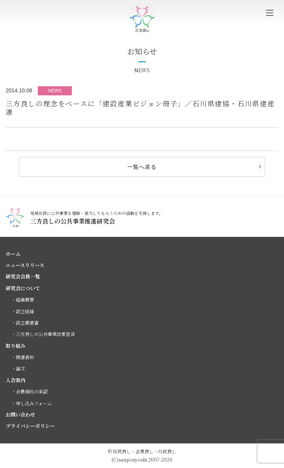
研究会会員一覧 (23, 276)
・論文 (18, 368)
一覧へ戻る (142, 167)
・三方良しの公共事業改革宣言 (43, 334)
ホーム (13, 253)
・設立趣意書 (25, 322)
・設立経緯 (22, 311)
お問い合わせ (20, 414)
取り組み (15, 345)
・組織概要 (22, 299)
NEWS (55, 90)
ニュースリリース (25, 265)
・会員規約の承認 (29, 391)
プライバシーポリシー (30, 425)
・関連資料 (22, 357)
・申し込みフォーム (31, 403)
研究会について (23, 288)
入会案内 (15, 380)
